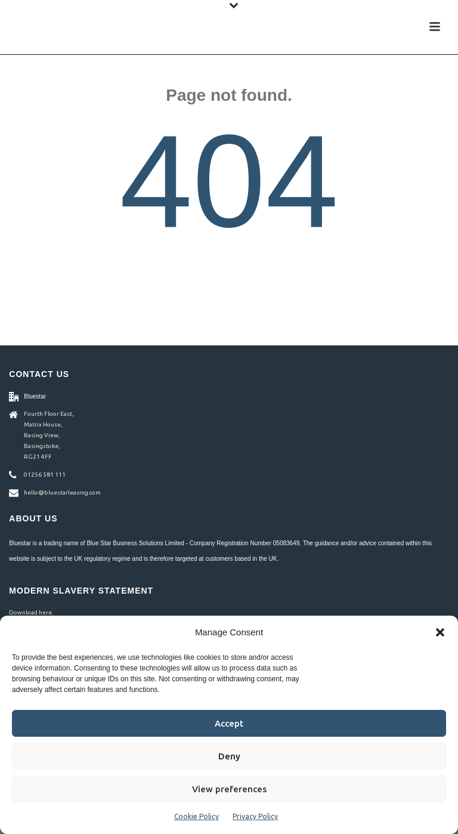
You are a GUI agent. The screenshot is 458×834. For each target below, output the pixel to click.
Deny (229, 756)
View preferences (229, 789)
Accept (229, 723)
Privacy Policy (255, 816)
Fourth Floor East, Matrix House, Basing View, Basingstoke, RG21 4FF (49, 435)
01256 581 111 (45, 474)
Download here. (31, 612)
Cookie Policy (196, 816)
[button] (440, 632)
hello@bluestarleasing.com (62, 492)
